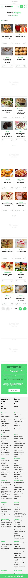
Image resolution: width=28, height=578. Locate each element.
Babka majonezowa (6, 524)
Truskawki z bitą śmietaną (7, 204)
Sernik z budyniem (5, 460)
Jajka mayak (21, 59)
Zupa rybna (17, 485)
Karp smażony (17, 491)
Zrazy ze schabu (18, 428)
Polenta (16, 478)
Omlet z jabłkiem (5, 423)
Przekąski (20, 57)
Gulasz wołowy (5, 548)
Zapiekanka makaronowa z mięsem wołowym (20, 557)
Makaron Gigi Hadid (19, 560)
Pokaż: (14, 15)
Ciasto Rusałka (21, 251)
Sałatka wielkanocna (6, 498)
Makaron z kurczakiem (19, 418)
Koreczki (3, 513)
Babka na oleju (5, 465)
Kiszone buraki (17, 529)
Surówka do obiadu (19, 436)
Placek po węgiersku (6, 544)
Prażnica (3, 432)
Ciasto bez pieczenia (6, 471)
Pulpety (16, 416)
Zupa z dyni (4, 438)
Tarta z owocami (5, 521)
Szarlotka (3, 464)
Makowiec (3, 469)
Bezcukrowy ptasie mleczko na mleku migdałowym (20, 299)
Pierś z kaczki (17, 414)
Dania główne (20, 109)
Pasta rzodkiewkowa (19, 513)
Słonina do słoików (19, 538)
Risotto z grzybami (18, 467)
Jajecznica (3, 414)
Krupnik (16, 462)
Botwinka (16, 504)
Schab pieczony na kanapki (21, 204)
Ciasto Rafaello (5, 467)
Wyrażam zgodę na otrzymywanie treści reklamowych (13, 380)
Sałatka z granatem (19, 452)
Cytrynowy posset (7, 297)
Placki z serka (4, 425)
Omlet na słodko (5, 416)
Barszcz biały (4, 443)
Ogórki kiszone (17, 524)
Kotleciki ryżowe (18, 476)
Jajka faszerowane (6, 482)
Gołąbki (16, 460)
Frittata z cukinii (7, 251)
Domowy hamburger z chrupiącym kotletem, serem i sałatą (21, 114)
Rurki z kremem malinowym (7, 37)
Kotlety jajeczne (18, 572)
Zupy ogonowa (5, 436)
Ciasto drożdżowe (5, 462)
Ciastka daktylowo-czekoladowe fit (7, 134)
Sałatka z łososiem (19, 442)
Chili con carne (5, 550)
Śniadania (17, 399)
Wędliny (21, 202)
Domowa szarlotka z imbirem (20, 275)
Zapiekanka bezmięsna (20, 181)
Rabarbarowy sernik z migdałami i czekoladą (20, 135)
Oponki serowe (5, 507)
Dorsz (15, 423)
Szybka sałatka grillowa (7, 111)
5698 (15, 308)
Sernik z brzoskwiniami (20, 515)
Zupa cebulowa (5, 454)
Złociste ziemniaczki (7, 181)
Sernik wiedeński (18, 516)
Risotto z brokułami (19, 469)
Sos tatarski (4, 496)
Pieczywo (4, 404)
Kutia (15, 498)
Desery (7, 34)
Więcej (15, 385)
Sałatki (7, 109)
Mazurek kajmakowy (6, 522)
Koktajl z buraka (20, 36)
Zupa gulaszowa (5, 449)
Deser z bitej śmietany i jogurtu (7, 60)
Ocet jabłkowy (17, 522)
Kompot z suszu (18, 496)
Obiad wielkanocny (6, 484)
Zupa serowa (4, 447)
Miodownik (4, 474)
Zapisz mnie (14, 390)
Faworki (3, 506)
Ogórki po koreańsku (19, 537)
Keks (15, 500)
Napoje (21, 34)
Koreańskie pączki (5, 515)
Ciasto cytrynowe (5, 472)
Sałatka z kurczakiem (19, 443)
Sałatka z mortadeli (19, 450)
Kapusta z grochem (19, 489)
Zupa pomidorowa (5, 452)
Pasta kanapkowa (5, 420)
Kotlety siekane (18, 421)
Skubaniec (3, 476)
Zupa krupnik (4, 440)
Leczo (2, 543)
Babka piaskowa (5, 494)
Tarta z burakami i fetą (20, 574)
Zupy (2, 406)
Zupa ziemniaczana (6, 445)
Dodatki (16, 401)
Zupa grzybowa (18, 487)
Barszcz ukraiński (5, 442)
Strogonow (4, 546)
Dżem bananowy (18, 535)
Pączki (2, 504)
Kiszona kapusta (18, 521)
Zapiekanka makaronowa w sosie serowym (19, 548)
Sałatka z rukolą (18, 447)
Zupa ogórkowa (5, 450)
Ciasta (20, 250)
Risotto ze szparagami (19, 471)
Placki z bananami (6, 430)
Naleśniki (3, 421)
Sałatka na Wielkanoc (19, 449)
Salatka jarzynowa (19, 445)
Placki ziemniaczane (19, 420)
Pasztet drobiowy (5, 485)
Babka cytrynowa (5, 493)
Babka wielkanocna (6, 491)
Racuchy (3, 418)
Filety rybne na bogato (7, 275)
